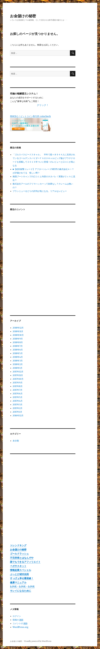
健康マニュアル (18, 582)
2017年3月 (17, 404)
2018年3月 (18, 360)
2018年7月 (18, 346)
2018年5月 (18, 353)
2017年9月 (18, 382)
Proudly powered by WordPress (37, 641)
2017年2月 (17, 408)
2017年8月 (18, 386)
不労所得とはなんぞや (21, 557)
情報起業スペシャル (20, 570)
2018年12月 (18, 327)
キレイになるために (20, 590)
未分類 (16, 440)
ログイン (17, 616)
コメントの (20, 623)
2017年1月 (17, 412)
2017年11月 (18, 375)
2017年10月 (18, 379)
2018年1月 (17, 368)
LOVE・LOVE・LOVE (22, 586)
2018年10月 (18, 335)
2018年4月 (18, 357)
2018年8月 (18, 342)
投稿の (18, 619)
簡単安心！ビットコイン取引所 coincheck (30, 116)
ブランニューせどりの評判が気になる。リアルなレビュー (40, 191)
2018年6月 (18, 349)
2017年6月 (18, 393)
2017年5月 (17, 397)
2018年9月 (18, 338)
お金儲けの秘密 (23, 16)
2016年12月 (18, 415)
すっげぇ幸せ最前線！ (21, 578)
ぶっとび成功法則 (19, 574)
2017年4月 (18, 401)
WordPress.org (20, 627)
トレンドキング (18, 545)
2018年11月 (18, 331)
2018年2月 (18, 364)
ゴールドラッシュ (19, 553)
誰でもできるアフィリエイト (25, 561)
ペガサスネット (18, 565)
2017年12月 (18, 371)
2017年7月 (17, 390)
